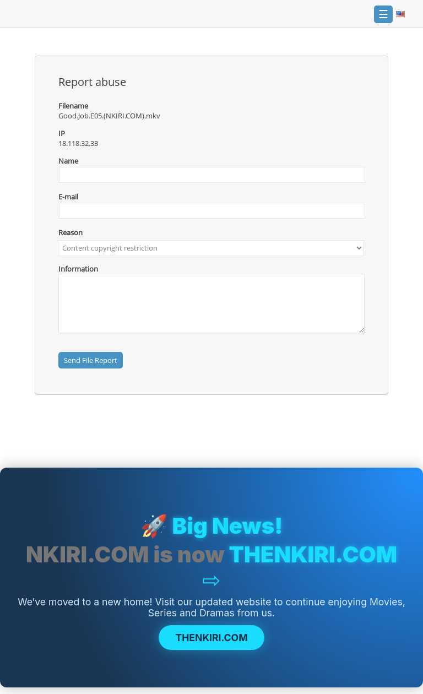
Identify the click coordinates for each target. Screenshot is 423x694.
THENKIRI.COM (211, 638)
